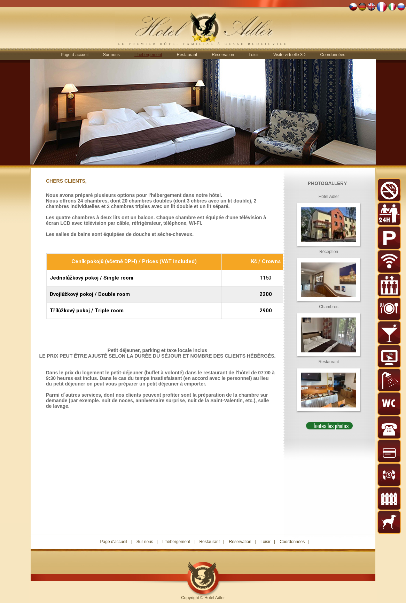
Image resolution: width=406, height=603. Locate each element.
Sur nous (111, 54)
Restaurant (187, 54)
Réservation (223, 54)
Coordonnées (332, 54)
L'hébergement (176, 541)
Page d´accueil (74, 54)
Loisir (254, 54)
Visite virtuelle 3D (289, 54)
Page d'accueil (113, 541)
